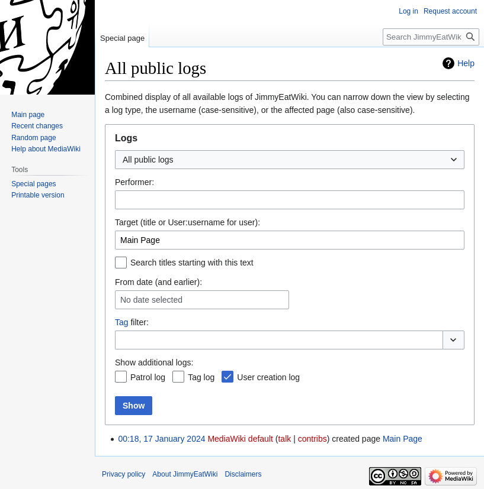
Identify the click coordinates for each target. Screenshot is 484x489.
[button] (453, 340)
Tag (122, 322)
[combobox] (289, 159)
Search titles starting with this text (192, 262)
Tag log (201, 377)
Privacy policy (123, 474)
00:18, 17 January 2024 (161, 438)
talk (284, 438)
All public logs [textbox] (148, 159)
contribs (312, 438)
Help (466, 63)
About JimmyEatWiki (184, 474)
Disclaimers (243, 474)
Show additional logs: (154, 362)
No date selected (151, 300)
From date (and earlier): (158, 282)
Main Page (402, 438)
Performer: (134, 182)
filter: (132, 322)
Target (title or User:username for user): (187, 222)
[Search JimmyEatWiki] (431, 37)
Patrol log (147, 377)
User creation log (268, 377)
